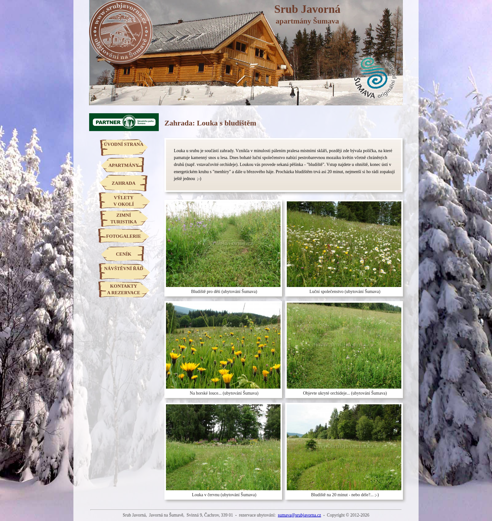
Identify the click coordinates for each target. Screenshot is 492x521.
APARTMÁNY (124, 165)
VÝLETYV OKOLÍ (123, 201)
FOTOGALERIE (123, 236)
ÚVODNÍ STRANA (123, 144)
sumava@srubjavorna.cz (299, 515)
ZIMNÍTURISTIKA (123, 218)
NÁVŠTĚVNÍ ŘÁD (123, 268)
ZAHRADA (124, 183)
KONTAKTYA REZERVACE (123, 289)
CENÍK (123, 254)
